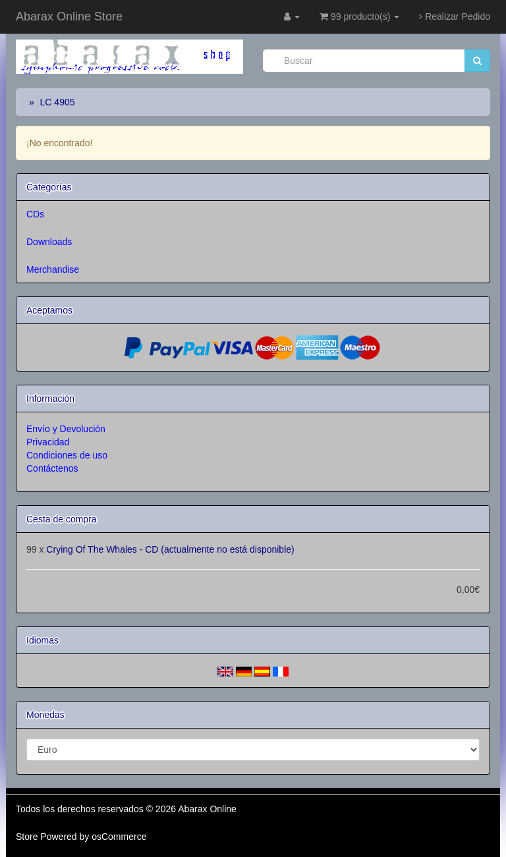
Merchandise (52, 269)
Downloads (49, 241)
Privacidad (47, 442)
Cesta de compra (61, 519)
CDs (35, 214)
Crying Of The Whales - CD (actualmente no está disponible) (170, 549)
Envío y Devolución (65, 429)
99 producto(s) (359, 16)
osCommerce (119, 836)
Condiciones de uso (66, 455)
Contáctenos (52, 468)
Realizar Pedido (454, 16)
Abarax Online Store (69, 16)
